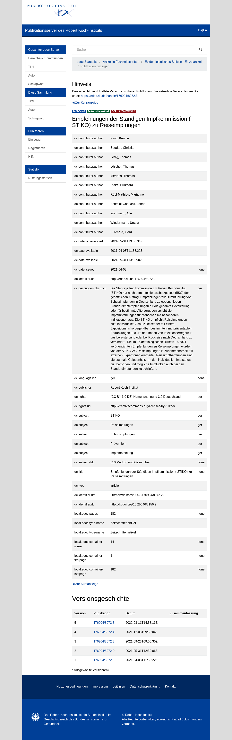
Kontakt (170, 686)
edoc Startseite (87, 61)
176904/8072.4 (103, 632)
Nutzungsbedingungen (72, 686)
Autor (32, 75)
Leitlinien (119, 686)
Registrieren (36, 148)
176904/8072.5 (103, 622)
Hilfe (31, 156)
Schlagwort (36, 84)
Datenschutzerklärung (145, 686)
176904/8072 (102, 660)
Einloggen (35, 139)
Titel (31, 67)
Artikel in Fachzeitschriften (121, 61)
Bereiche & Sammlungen (45, 58)
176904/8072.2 (103, 650)
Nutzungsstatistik (40, 178)
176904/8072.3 (103, 641)
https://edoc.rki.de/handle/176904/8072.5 (109, 95)
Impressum (100, 686)
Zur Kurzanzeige (86, 102)
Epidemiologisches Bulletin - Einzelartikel (173, 61)
